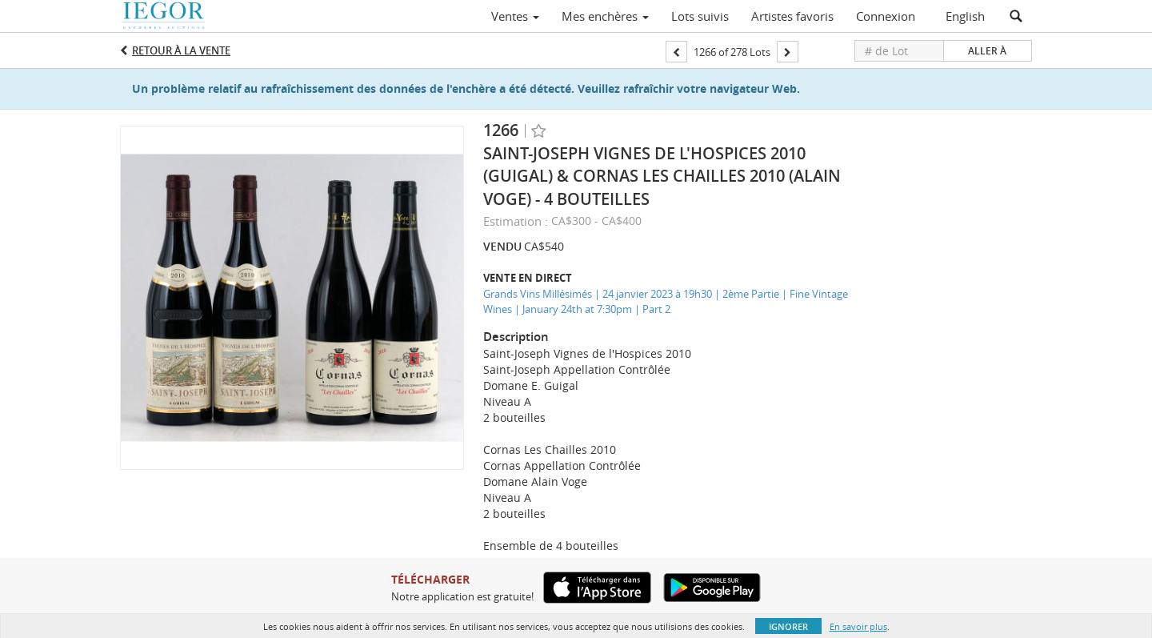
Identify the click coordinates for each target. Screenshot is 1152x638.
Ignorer (788, 626)
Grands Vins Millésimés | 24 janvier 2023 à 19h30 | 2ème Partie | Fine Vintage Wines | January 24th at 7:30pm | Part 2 (665, 301)
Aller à (987, 51)
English (965, 16)
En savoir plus (858, 626)
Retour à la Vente (181, 50)
